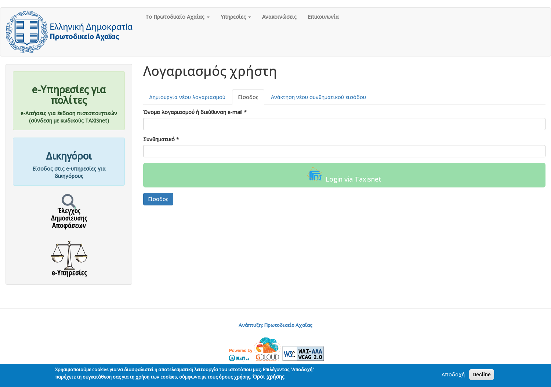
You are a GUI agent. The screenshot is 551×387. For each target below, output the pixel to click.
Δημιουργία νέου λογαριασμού (187, 97)
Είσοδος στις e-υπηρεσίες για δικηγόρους (69, 172)
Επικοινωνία (323, 16)
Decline (481, 375)
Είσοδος (251, 99)
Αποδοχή (453, 375)
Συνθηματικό (161, 139)
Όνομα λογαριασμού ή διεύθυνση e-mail (195, 112)
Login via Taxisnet (344, 175)
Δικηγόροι (69, 156)
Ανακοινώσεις (279, 16)
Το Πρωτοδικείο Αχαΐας (177, 16)
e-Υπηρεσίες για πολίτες (69, 95)
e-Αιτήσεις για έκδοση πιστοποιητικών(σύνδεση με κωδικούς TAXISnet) (69, 117)
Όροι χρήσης (268, 377)
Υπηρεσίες (236, 16)
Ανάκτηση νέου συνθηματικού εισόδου (318, 97)
